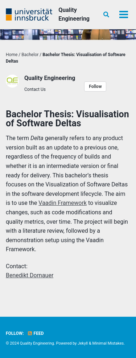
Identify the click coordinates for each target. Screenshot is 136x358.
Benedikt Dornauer (29, 275)
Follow (95, 86)
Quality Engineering (74, 14)
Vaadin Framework (62, 202)
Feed (35, 333)
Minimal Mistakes (108, 343)
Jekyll (83, 343)
